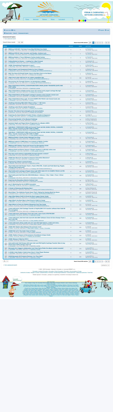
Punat (41, 286)
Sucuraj (24, 292)
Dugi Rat (71, 289)
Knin (37, 289)
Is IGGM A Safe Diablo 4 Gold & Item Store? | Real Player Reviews (28, 252)
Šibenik (40, 293)
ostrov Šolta (35, 293)
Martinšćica (26, 285)
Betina (63, 288)
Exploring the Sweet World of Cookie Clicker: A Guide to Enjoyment (29, 115)
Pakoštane (64, 291)
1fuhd (11, 228)
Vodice (48, 294)
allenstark (12, 159)
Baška (77, 285)
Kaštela (40, 289)
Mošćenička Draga (74, 286)
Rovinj (44, 282)
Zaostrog (41, 294)
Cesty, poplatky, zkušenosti (37, 135)
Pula (51, 282)
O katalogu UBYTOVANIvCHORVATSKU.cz (39, 50)
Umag (33, 282)
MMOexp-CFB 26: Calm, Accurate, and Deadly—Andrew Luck (27, 53)
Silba (60, 292)
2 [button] (95, 43)
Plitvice (45, 286)
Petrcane (49, 291)
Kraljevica (55, 285)
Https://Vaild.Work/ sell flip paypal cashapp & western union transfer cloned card (33, 95)
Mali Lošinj (37, 285)
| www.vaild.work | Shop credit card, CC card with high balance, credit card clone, (33, 223)
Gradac (66, 289)
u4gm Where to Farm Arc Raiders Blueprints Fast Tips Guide (27, 204)
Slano (50, 292)
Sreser (40, 292)
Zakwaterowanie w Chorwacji (46, 272)
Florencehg (12, 138)
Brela (40, 288)
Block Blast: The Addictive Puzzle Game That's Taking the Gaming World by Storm (34, 192)
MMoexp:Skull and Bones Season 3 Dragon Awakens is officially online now (32, 149)
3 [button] (97, 43)
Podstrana (35, 291)
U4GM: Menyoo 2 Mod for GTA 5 (18, 239)
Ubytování (35, 19)
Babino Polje (74, 288)
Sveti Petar (45, 293)
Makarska (56, 290)
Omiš (72, 291)
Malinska (32, 285)
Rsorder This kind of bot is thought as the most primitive (26, 111)
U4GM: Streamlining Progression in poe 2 (21, 65)
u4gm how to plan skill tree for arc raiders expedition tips (26, 77)
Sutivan (63, 293)
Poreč (54, 282)
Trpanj (76, 294)
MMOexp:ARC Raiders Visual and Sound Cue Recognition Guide (28, 145)
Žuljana (51, 296)
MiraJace (12, 74)
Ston (28, 292)
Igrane (56, 289)
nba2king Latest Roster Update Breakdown (21, 107)
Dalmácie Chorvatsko (51, 287)
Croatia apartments (71, 272)
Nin (29, 290)
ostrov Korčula (32, 289)
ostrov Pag (59, 291)
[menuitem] (13, 30)
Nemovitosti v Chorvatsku (37, 177)
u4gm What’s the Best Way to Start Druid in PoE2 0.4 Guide (26, 200)
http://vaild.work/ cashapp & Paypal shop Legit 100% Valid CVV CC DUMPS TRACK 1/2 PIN (36, 171)
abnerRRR (12, 249)
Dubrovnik (76, 289)
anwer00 (12, 163)
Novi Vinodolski (62, 286)
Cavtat (32, 288)
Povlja (27, 291)
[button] (90, 42)
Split (44, 292)
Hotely (53, 19)
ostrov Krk (49, 285)
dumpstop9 (12, 88)
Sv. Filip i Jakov (52, 293)
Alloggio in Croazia (35, 272)
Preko (24, 291)
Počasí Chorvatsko (59, 271)
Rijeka (35, 286)
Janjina (51, 289)
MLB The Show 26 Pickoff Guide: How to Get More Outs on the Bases (29, 73)
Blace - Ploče (50, 288)
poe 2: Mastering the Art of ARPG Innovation (22, 184)
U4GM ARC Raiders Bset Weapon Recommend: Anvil (24, 227)
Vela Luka (64, 294)
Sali (63, 292)
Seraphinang (13, 142)
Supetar (67, 293)
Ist (54, 289)
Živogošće (26, 294)
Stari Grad (58, 293)
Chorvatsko (35, 271)
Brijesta (36, 288)
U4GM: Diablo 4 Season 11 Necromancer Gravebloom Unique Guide (29, 235)
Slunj (29, 286)
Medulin (63, 282)
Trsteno (73, 294)
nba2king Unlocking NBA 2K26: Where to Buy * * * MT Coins (27, 103)
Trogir (24, 293)
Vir (55, 294)
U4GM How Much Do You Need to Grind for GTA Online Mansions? (29, 157)
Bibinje (59, 288)
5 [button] (102, 43)
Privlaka (72, 292)
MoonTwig (12, 66)
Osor (49, 286)
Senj (32, 286)
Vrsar (26, 282)
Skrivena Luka (55, 292)
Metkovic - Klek (41, 290)
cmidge (11, 116)
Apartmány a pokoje (36, 62)
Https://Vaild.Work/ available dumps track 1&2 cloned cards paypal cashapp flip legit (34, 90)
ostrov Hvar (61, 289)
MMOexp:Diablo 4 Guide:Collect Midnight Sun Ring (24, 137)
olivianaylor (12, 62)
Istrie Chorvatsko (51, 281)
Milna (36, 290)
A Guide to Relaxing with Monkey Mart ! (20, 188)
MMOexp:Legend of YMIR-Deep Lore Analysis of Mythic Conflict (28, 141)
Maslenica (47, 290)
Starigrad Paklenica (34, 292)
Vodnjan (30, 282)
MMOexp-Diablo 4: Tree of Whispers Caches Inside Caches (26, 57)
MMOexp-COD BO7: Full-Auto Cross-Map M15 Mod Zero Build (27, 49)
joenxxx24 (12, 104)
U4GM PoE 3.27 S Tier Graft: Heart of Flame (21, 231)
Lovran (41, 285)
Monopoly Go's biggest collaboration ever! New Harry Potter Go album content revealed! (35, 248)
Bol (42, 288)
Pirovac (45, 291)
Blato (45, 288)
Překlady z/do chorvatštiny (36, 74)
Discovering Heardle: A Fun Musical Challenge (22, 119)
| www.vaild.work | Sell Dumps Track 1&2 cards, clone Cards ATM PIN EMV (31, 213)
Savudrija (40, 282)
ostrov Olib (77, 291)
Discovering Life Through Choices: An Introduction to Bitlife (27, 81)
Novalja (68, 286)
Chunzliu (12, 50)
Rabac (47, 282)
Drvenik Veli (27, 288)
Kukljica (26, 289)
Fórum (27, 19)
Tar (36, 282)
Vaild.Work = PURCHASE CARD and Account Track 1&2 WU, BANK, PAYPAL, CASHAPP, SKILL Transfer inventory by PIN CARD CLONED (35, 127)
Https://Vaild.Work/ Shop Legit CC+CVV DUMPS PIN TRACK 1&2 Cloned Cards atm (34, 99)
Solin (46, 292)
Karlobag (60, 285)
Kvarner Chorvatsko (51, 284)
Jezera (47, 289)
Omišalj (56, 286)
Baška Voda (68, 288)
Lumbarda (65, 290)
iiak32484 (12, 197)
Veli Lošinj (25, 286)
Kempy (32, 100)
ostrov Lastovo (71, 290)
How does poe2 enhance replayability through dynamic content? (28, 153)
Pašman (54, 291)
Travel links (90, 272)
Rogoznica (66, 292)
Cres (74, 285)
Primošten (76, 292)
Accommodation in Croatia (75, 271)
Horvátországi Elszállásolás (60, 272)
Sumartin (72, 293)
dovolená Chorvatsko (43, 271)
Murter (32, 290)
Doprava (44, 19)
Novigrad (58, 282)
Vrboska (52, 294)
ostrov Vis (59, 294)
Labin (66, 282)
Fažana (70, 282)
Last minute (62, 19)
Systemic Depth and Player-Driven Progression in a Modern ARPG (28, 123)
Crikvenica (69, 285)
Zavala (33, 294)
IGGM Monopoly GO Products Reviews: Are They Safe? (25, 256)
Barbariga (75, 282)
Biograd (55, 288)
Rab (39, 286)
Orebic (69, 291)
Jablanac (64, 285)
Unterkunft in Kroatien (25, 272)
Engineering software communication (20, 162)
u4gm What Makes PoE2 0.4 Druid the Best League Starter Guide (28, 196)
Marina (52, 290)
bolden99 (12, 82)
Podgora (41, 291)
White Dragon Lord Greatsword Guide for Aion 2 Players (25, 69)
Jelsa (44, 289)
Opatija (52, 286)
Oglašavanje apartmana (81, 272)
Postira (31, 291)
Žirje (30, 294)
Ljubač (60, 290)
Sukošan (77, 293)
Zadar (45, 294)
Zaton (37, 294)
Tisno (31, 293)
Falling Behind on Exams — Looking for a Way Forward (25, 61)
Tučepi (27, 293)
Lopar (45, 285)
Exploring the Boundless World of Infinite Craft (23, 180)
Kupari (77, 290)
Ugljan (69, 294)
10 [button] (106, 43)
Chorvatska (51, 271)
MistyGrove (12, 70)
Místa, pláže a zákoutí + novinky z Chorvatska (42, 224)
